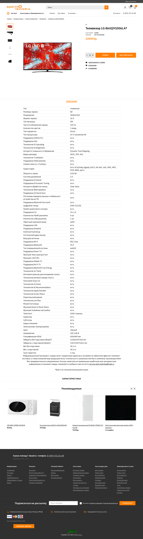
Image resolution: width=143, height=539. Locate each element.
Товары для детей (123, 490)
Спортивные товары (123, 488)
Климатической (100, 478)
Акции (9, 483)
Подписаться (127, 503)
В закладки (92, 65)
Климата (120, 478)
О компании (10, 470)
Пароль (53, 473)
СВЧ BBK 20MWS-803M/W (16, 425)
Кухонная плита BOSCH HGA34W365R (53, 425)
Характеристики (71, 378)
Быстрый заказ (126, 55)
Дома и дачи (99, 473)
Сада (118, 485)
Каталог (119, 493)
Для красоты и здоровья (81, 488)
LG (86, 24)
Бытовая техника (18, 18)
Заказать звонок (23, 526)
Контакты (32, 470)
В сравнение (92, 68)
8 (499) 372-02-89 (55, 455)
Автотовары (99, 470)
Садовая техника (78, 475)
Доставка (10, 473)
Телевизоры (42, 18)
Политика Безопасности (37, 480)
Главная (9, 18)
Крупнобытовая (100, 483)
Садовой (98, 480)
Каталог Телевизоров (31, 18)
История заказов (56, 478)
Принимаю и (100, 503)
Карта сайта (33, 478)
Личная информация (57, 470)
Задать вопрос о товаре (96, 62)
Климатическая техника (81, 473)
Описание (71, 101)
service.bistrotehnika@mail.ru (101, 364)
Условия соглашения (35, 483)
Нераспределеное (101, 488)
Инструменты (77, 480)
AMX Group (78, 535)
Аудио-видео (121, 470)
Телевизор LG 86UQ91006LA (56, 18)
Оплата (9, 475)
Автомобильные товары (81, 490)
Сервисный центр (13, 478)
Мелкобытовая (100, 485)
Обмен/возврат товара (14, 480)
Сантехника (77, 478)
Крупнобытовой (122, 480)
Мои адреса (55, 475)
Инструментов (100, 475)
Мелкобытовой (122, 483)
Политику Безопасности (110, 503)
